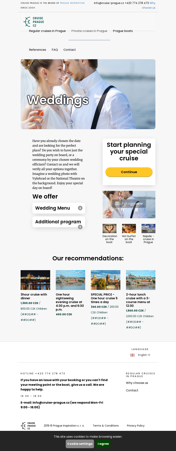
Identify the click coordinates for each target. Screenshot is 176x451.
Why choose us (137, 383)
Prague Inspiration (72, 3)
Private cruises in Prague (89, 31)
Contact (69, 50)
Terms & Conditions (106, 426)
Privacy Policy (136, 426)
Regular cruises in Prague (47, 31)
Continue (129, 172)
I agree (103, 444)
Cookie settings (79, 444)
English (140, 355)
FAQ (55, 50)
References (37, 50)
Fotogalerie (129, 203)
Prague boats (123, 31)
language (140, 349)
